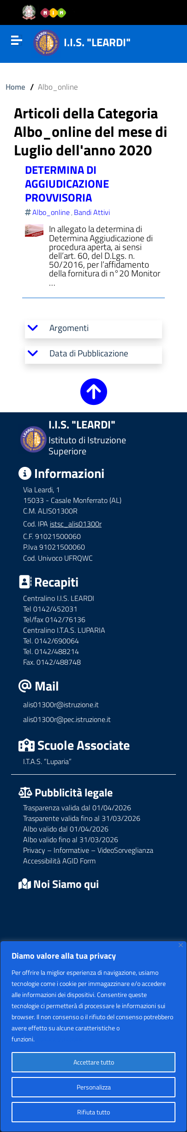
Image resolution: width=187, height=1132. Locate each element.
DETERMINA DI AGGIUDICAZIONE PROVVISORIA (67, 183)
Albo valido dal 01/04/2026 (66, 828)
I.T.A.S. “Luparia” (47, 761)
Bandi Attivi (92, 212)
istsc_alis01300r (76, 523)
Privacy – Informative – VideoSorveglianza (88, 850)
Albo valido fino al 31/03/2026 (70, 839)
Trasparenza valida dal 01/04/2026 (77, 807)
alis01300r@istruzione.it (61, 704)
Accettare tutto (93, 1062)
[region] (93, 1036)
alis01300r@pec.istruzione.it (67, 719)
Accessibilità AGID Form (59, 860)
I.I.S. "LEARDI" (97, 42)
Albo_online (51, 212)
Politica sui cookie (60, 1039)
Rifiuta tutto (93, 1112)
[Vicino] (181, 945)
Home (15, 86)
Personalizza (94, 1087)
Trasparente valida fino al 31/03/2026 (81, 818)
